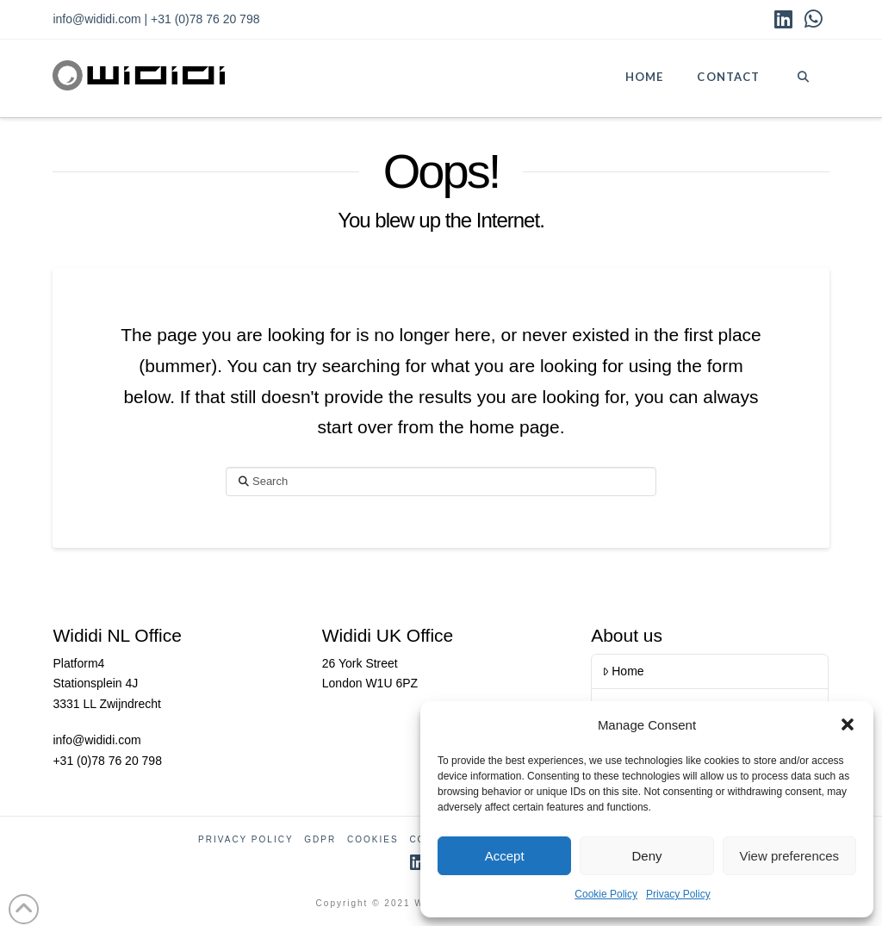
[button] (847, 724)
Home (623, 671)
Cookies (373, 839)
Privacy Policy (678, 894)
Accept (505, 855)
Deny (646, 855)
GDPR (320, 839)
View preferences (790, 855)
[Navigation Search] (802, 78)
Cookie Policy (606, 894)
